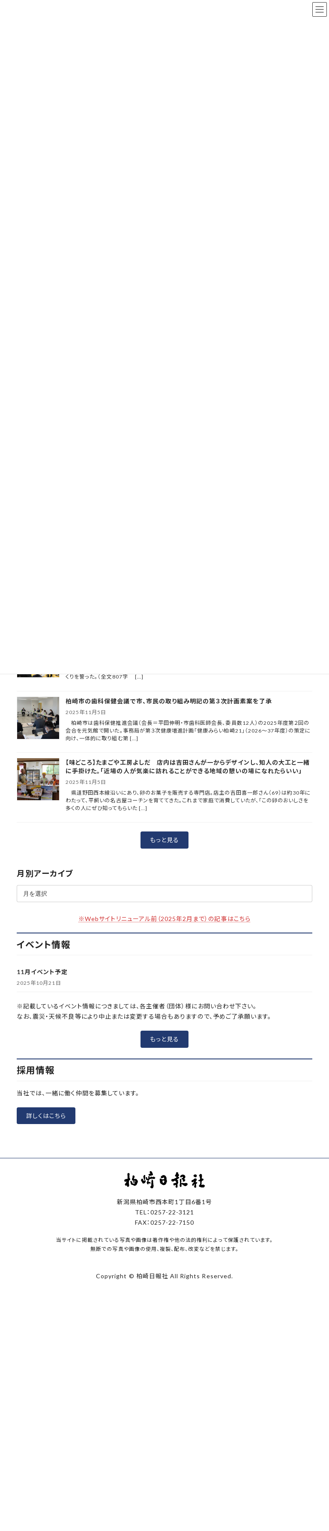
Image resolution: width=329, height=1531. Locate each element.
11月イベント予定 (42, 971)
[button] (164, 840)
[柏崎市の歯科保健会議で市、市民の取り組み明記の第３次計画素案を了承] (38, 719)
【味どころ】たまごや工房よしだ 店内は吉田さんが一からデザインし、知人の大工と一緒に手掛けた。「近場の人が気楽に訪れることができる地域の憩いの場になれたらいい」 (188, 766)
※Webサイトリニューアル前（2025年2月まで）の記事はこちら (164, 918)
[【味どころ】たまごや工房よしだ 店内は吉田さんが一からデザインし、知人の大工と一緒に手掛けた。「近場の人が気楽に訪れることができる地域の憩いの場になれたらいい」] (38, 780)
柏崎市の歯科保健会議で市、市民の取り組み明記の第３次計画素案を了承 (169, 701)
